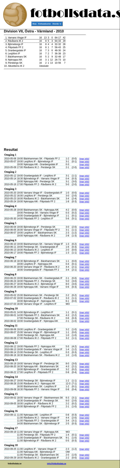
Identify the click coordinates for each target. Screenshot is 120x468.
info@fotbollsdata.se (56, 464)
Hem (34, 24)
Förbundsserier (44, 24)
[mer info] (84, 158)
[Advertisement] (102, 88)
